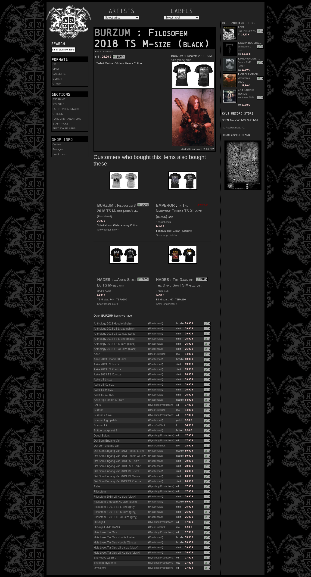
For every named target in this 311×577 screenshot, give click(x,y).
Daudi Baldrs (102, 435)
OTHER (57, 83)
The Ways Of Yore (105, 557)
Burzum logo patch (105, 420)
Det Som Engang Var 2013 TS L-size (116, 471)
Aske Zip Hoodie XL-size (109, 400)
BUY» (120, 56)
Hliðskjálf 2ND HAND (107, 527)
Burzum (98, 410)
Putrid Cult (104, 290)
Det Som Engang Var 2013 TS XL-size (117, 481)
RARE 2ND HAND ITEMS (67, 118)
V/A (242, 27)
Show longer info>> (107, 229)
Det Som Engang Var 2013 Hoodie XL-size (120, 456)
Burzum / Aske (103, 415)
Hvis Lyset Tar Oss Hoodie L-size (114, 537)
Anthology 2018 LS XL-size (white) (115, 333)
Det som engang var (106, 445)
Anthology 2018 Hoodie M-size (112, 323)
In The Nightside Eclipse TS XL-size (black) (179, 210)
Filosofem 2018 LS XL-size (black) (115, 496)
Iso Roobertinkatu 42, (233, 127)
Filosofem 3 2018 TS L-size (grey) (115, 506)
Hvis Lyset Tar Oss (105, 532)
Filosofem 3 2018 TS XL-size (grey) (115, 517)
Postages (58, 149)
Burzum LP (100, 425)
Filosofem (100, 491)
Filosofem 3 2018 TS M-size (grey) (115, 512)
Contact (57, 144)
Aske (97, 354)
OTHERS (58, 113)
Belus (97, 405)
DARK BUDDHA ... (250, 42)
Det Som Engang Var (107, 440)
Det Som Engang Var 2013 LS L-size (116, 461)
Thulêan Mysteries (105, 563)
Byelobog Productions (161, 404)
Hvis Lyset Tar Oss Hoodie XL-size (115, 542)
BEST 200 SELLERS (64, 128)
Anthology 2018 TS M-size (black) (114, 344)
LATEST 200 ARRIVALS (66, 109)
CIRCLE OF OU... (250, 74)
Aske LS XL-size (104, 384)
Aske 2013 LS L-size (106, 364)
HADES (103, 280)
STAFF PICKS (60, 123)
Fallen (97, 486)
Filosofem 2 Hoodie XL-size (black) (115, 501)
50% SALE (59, 104)
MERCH (57, 78)
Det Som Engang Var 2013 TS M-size (117, 476)
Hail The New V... (247, 30)
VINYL (56, 69)
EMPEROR (165, 205)
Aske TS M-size (103, 389)
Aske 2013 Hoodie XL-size (110, 359)
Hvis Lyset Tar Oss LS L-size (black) (116, 547)
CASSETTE (59, 73)
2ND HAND (59, 99)
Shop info (62, 139)
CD (54, 64)
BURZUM (115, 32)
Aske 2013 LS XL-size (107, 369)
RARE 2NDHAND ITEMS (238, 23)
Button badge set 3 (105, 430)
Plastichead (107, 51)
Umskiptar (100, 568)
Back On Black (157, 353)
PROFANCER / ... (250, 58)
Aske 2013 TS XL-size (107, 374)
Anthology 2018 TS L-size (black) (114, 338)
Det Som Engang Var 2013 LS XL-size (117, 466)
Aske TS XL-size (104, 394)
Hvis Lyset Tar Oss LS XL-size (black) (117, 552)
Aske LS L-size (103, 379)
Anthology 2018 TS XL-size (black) (115, 349)
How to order (60, 154)
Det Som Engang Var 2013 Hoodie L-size (119, 450)
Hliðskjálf (99, 522)
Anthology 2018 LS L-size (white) (114, 328)
